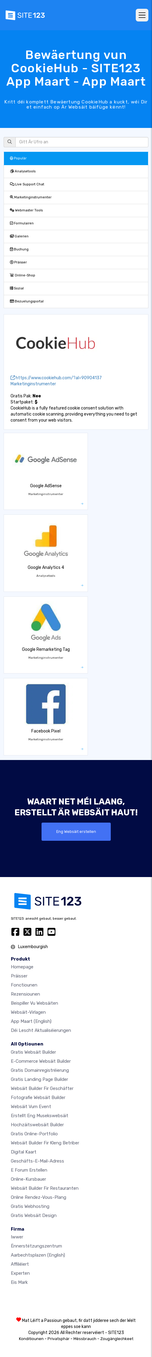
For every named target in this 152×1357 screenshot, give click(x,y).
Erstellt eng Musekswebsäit (39, 1115)
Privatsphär (59, 1338)
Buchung (19, 249)
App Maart (31, 1021)
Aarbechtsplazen (38, 1255)
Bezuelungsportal (27, 301)
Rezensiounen (25, 994)
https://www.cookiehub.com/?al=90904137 (56, 377)
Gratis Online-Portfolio (34, 1134)
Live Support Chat (27, 184)
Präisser (18, 262)
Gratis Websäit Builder (33, 1052)
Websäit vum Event (31, 1106)
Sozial (17, 288)
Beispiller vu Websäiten (34, 1003)
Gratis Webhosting (30, 1206)
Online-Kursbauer (28, 1179)
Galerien (19, 236)
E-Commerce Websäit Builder (41, 1061)
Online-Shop (22, 275)
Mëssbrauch (84, 1338)
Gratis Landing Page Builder (39, 1079)
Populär (18, 158)
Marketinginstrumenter (30, 197)
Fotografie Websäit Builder (38, 1097)
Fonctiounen (24, 985)
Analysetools (23, 171)
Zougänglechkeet (116, 1338)
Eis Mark (19, 1282)
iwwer (17, 1237)
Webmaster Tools (26, 210)
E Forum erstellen (29, 1170)
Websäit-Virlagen (28, 1012)
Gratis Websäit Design (34, 1215)
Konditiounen (31, 1338)
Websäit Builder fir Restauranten (45, 1188)
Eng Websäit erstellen (76, 831)
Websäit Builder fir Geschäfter (42, 1088)
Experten (20, 1273)
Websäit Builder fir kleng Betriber (45, 1143)
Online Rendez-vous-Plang (38, 1197)
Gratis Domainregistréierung (40, 1070)
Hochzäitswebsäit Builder (37, 1124)
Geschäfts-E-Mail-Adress (37, 1161)
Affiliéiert (20, 1264)
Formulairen (22, 223)
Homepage (22, 967)
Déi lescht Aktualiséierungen (41, 1030)
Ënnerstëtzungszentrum (36, 1246)
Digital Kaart (23, 1152)
